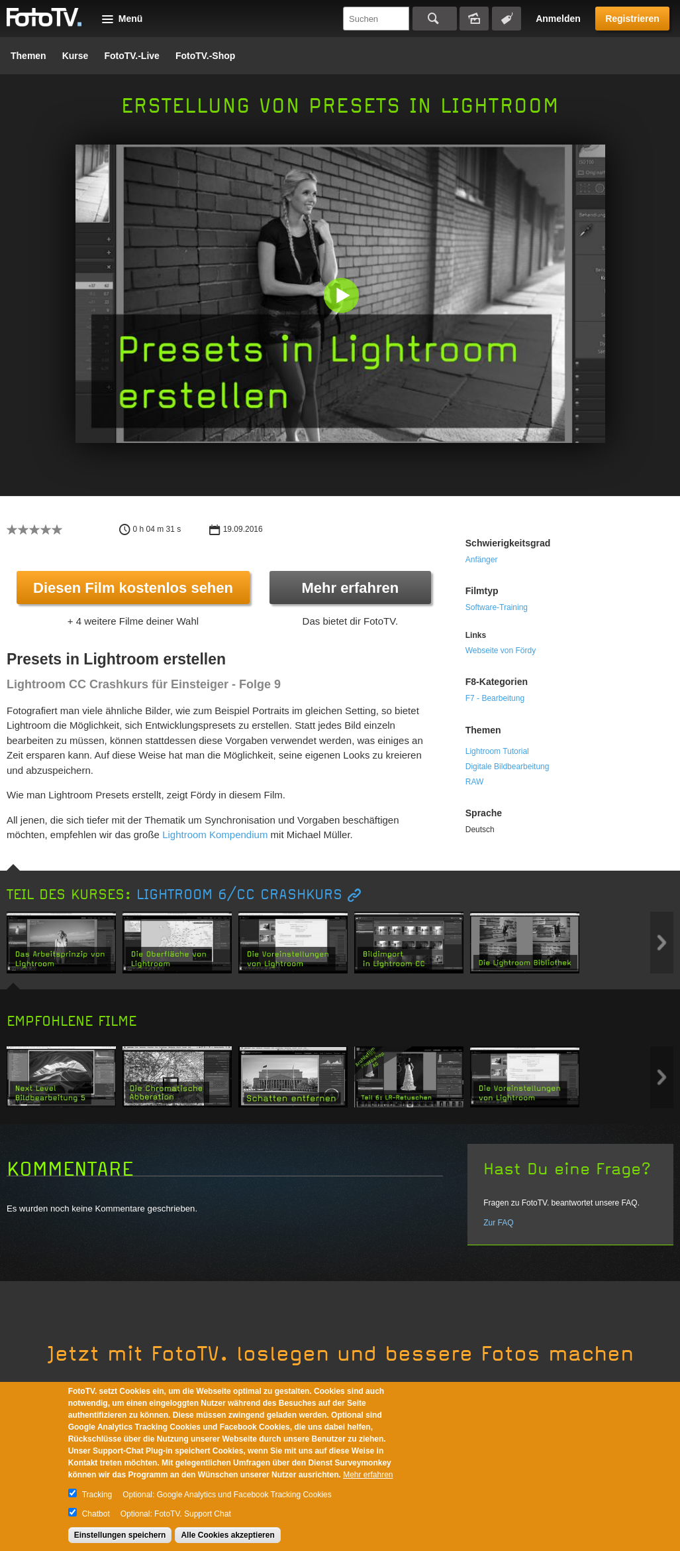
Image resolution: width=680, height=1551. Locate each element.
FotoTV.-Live (132, 55)
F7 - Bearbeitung (494, 698)
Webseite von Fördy (500, 650)
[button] (343, 297)
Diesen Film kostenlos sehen (133, 588)
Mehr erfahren (350, 588)
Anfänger (481, 559)
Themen (28, 55)
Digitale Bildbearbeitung (507, 766)
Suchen (435, 19)
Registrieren (632, 18)
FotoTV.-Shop (205, 55)
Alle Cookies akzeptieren (227, 1535)
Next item (661, 942)
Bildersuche (474, 19)
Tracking (97, 1494)
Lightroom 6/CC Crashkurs (239, 895)
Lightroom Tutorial (497, 751)
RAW (474, 781)
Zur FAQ (498, 1222)
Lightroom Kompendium (214, 834)
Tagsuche (506, 19)
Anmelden (558, 18)
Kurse (75, 55)
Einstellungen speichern (120, 1535)
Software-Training (496, 607)
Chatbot (96, 1514)
